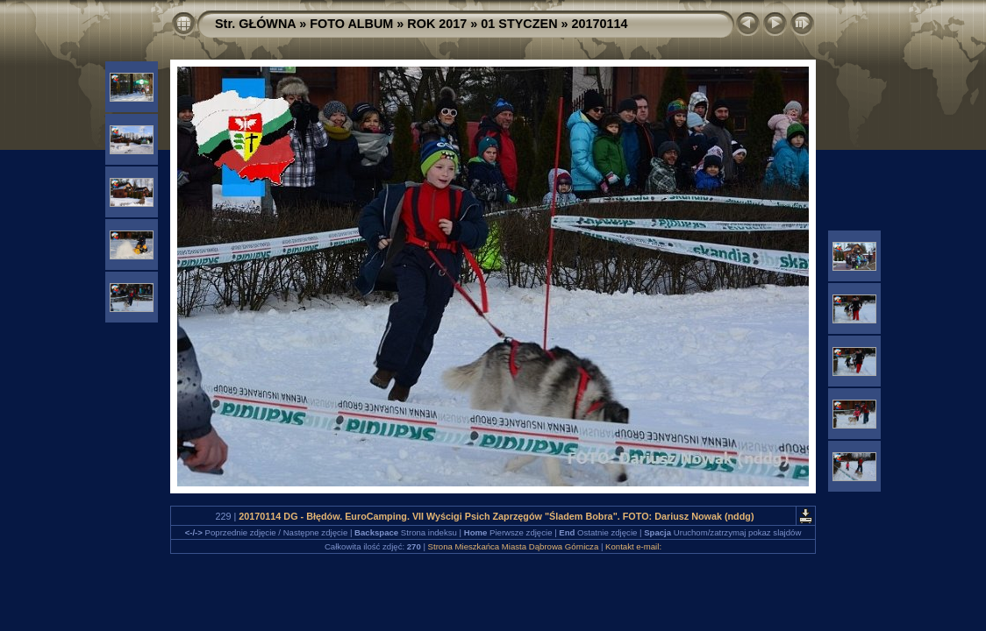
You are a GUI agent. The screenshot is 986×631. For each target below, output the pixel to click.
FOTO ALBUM (351, 24)
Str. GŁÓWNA (255, 24)
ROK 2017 (437, 24)
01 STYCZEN (519, 24)
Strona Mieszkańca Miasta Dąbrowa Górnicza (513, 546)
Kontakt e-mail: (633, 546)
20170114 (600, 24)
